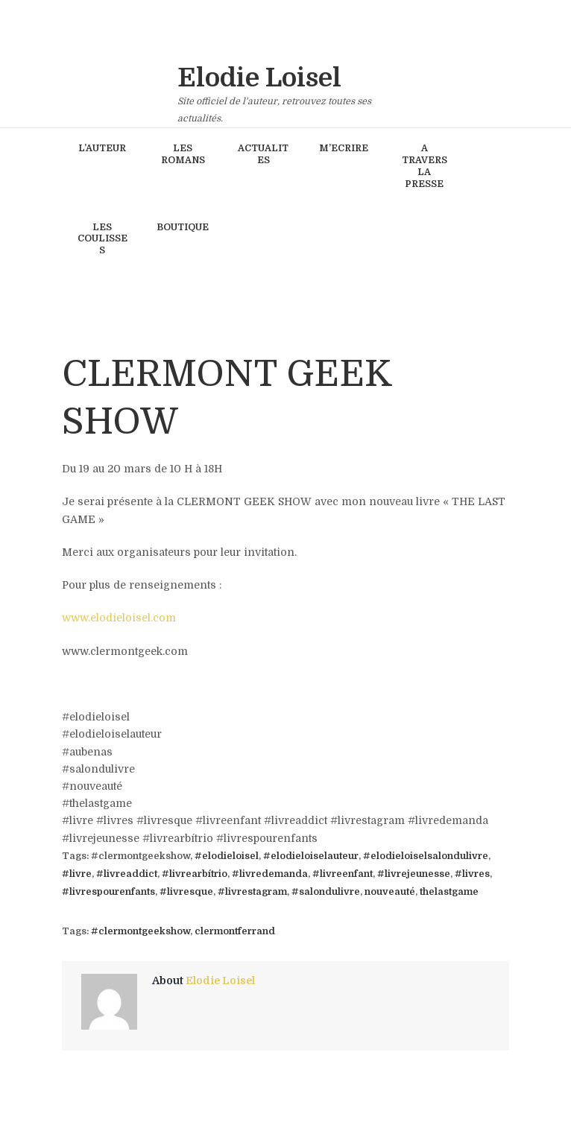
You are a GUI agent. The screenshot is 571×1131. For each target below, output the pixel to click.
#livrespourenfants (108, 892)
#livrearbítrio (194, 874)
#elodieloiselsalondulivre (425, 856)
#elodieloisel (227, 856)
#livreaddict (126, 874)
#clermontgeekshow (140, 931)
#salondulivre (325, 892)
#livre (77, 874)
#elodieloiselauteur (311, 856)
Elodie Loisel (220, 980)
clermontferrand (235, 931)
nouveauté (390, 892)
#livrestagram (252, 892)
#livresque (186, 892)
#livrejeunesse (413, 874)
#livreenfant (342, 874)
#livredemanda (270, 874)
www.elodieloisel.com (119, 618)
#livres (472, 874)
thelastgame (449, 892)
